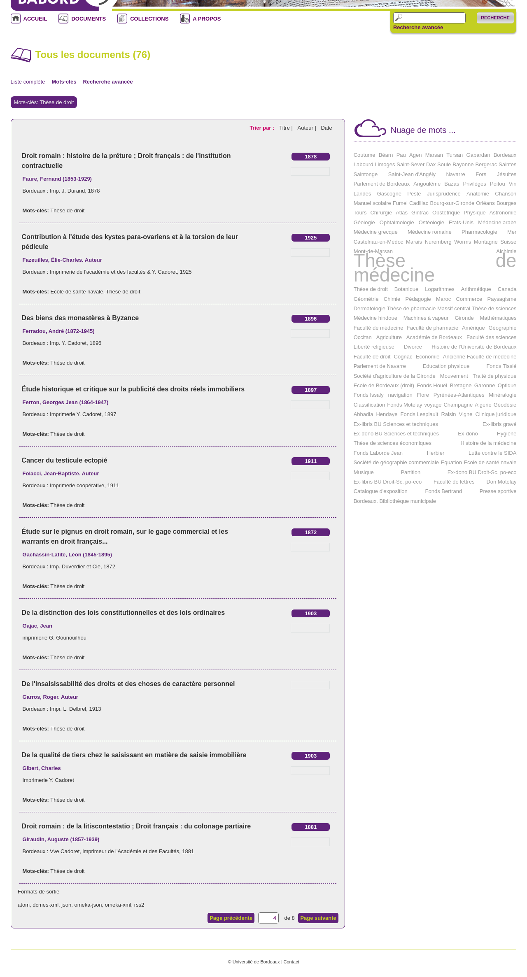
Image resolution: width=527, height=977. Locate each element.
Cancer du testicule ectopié (64, 460)
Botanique (406, 289)
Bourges (506, 203)
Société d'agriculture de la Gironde (395, 376)
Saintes (507, 164)
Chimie (392, 299)
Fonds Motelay (404, 405)
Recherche (495, 17)
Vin (513, 184)
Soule (444, 164)
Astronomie (503, 212)
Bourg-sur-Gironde (452, 203)
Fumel (400, 203)
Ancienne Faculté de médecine (480, 357)
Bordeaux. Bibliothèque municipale (395, 501)
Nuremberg (438, 242)
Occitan (363, 337)
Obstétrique (446, 212)
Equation (451, 462)
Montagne (486, 242)
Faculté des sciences (491, 337)
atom (24, 905)
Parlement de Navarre (380, 366)
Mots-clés (63, 82)
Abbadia (363, 414)
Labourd (363, 164)
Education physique (446, 366)
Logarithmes (440, 289)
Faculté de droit (372, 357)
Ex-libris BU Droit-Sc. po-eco (388, 482)
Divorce (413, 347)
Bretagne (461, 385)
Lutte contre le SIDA (492, 453)
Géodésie (505, 405)
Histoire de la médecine (489, 443)
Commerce (469, 299)
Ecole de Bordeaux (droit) (384, 385)
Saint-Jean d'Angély (412, 174)
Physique (474, 212)
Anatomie (477, 194)
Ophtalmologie (397, 222)
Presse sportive (498, 491)
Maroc (443, 299)
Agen (415, 155)
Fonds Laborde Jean (378, 453)
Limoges (385, 164)
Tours (360, 212)
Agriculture (389, 337)
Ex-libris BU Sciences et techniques (396, 424)
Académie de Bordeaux (434, 337)
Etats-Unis (461, 222)
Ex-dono (468, 433)
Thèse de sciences (494, 308)
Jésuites (507, 174)
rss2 (139, 905)
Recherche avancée (418, 27)
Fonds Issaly (369, 395)
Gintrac (420, 212)
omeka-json (88, 905)
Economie (428, 357)
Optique (507, 385)
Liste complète (28, 82)
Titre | (286, 128)
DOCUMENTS (88, 19)
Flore (423, 395)
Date (326, 128)
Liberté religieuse (374, 347)
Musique (364, 472)
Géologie (364, 222)
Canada (507, 289)
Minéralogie (502, 395)
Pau (401, 155)
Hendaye (386, 414)
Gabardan (478, 155)
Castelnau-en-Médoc (378, 242)
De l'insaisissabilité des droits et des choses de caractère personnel (128, 683)
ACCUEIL (35, 19)
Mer (511, 232)
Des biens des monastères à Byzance (80, 317)
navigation (400, 395)
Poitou (497, 184)
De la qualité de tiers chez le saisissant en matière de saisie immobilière (134, 754)
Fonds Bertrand (443, 491)
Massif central (453, 308)
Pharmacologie (479, 232)
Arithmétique (476, 289)
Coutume (364, 155)
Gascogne (389, 194)
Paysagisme (502, 299)
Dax (431, 164)
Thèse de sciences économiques (392, 443)
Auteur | (307, 128)
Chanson (505, 194)
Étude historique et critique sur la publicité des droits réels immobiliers (133, 389)
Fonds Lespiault (419, 414)
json (66, 905)
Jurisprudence (444, 194)
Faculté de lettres (454, 482)
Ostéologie (431, 222)
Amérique (473, 328)
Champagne (458, 405)
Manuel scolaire (372, 203)
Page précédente (231, 918)
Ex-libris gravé (499, 424)
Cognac (403, 357)
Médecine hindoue (375, 318)
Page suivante (318, 918)
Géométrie (366, 299)
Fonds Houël (432, 385)
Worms (462, 242)
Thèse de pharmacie (411, 308)
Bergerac (486, 164)
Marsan (434, 155)
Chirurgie (381, 212)
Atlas (402, 212)
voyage (433, 405)
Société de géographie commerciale (396, 462)
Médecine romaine (430, 232)
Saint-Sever (410, 164)
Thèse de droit (67, 210)
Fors (481, 174)
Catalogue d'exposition (381, 491)
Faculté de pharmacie (432, 328)
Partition (410, 472)
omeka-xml (118, 905)
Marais (414, 242)
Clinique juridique (496, 414)
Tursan (454, 155)
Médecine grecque (376, 232)
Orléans (485, 203)
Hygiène (507, 433)
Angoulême (427, 184)
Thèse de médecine (435, 267)
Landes (362, 194)
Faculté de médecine (378, 328)
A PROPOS (207, 19)
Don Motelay (501, 482)
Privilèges (474, 184)
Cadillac (418, 203)
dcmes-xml (45, 905)
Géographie (502, 328)
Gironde (464, 318)
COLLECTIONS (149, 19)
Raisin (448, 414)
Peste (414, 194)
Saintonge (366, 174)
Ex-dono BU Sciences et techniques (396, 433)
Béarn (386, 155)
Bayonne (462, 164)
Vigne (466, 414)
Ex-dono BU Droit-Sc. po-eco (482, 472)
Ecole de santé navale (77, 291)
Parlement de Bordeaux (382, 184)
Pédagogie (418, 299)
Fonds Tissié (501, 366)
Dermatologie (369, 308)
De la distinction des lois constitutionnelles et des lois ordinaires (123, 612)
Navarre (455, 174)
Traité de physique (494, 376)
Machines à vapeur (426, 318)
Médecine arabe (497, 222)
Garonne (484, 385)
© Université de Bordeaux (254, 961)
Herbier (436, 453)
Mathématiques (498, 318)
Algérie (483, 405)
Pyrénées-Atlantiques (459, 395)
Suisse (508, 242)
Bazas (451, 184)
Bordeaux (505, 155)
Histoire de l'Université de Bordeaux (473, 347)
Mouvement (454, 376)
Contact (291, 961)
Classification (369, 405)
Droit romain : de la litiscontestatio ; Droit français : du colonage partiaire (136, 826)
